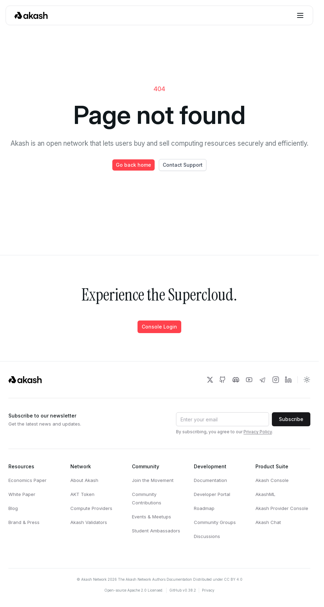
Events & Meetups (151, 516)
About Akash (84, 480)
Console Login (159, 327)
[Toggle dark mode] (306, 379)
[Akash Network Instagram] (275, 379)
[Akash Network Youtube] (249, 379)
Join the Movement (153, 480)
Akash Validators (88, 522)
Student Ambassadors (156, 530)
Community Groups (215, 522)
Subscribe (291, 419)
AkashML (265, 494)
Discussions (207, 536)
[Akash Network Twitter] (209, 379)
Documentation (210, 480)
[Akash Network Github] (222, 379)
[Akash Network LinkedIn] (288, 379)
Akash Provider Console (281, 508)
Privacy (208, 590)
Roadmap (204, 508)
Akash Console (272, 480)
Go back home (133, 165)
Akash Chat (268, 522)
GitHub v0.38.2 (182, 590)
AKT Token (82, 494)
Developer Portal (212, 494)
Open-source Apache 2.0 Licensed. (133, 590)
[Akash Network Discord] (236, 379)
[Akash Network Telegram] (262, 379)
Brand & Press (24, 522)
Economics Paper (27, 480)
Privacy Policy (258, 431)
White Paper (21, 494)
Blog (13, 508)
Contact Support (183, 165)
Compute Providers (91, 508)
